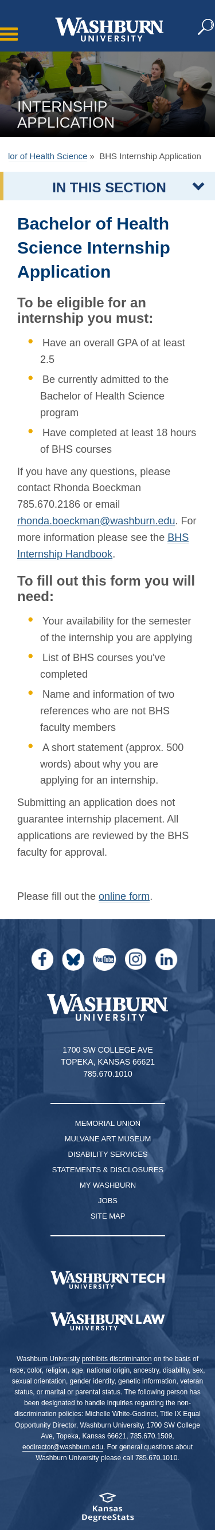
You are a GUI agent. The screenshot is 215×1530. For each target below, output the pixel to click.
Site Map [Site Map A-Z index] (108, 1216)
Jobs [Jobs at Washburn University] (108, 1200)
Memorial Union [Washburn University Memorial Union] (107, 1123)
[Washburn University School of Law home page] (107, 1321)
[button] (206, 27)
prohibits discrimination (117, 1359)
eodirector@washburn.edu (62, 1447)
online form (124, 896)
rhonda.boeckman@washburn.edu (96, 521)
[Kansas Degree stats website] (107, 1510)
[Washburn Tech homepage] (107, 1280)
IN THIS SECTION (109, 187)
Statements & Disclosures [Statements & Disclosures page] (108, 1169)
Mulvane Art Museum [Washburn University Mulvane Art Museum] (108, 1138)
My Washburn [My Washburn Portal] (108, 1185)
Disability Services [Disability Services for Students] (108, 1154)
